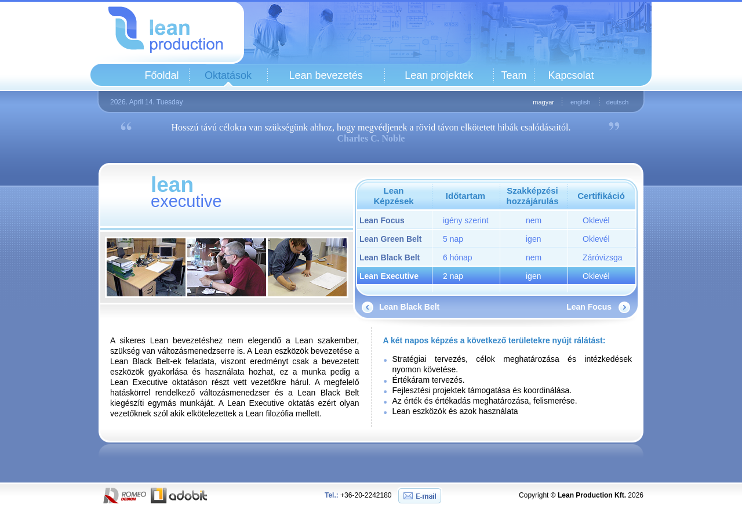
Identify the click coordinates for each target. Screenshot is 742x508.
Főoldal (161, 75)
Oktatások (228, 75)
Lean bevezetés (326, 75)
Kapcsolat (571, 75)
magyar (543, 102)
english (580, 102)
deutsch (617, 102)
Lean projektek (439, 75)
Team (513, 75)
